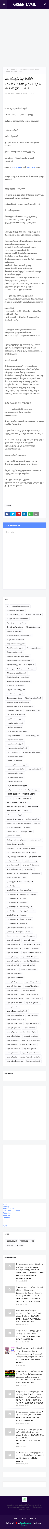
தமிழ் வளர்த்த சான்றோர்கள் (16, 857)
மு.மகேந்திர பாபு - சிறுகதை (16, 915)
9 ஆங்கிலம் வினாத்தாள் (15, 777)
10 (7, 606)
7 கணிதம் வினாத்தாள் (31, 735)
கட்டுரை (27, 827)
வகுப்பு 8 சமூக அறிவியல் (31, 1040)
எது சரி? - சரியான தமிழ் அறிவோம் (19, 823)
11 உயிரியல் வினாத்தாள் (15, 648)
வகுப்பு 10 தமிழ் (12, 957)
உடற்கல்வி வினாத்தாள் (15, 819)
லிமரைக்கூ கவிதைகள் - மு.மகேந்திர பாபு (21, 936)
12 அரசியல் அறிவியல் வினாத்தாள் (19, 681)
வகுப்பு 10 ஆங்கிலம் (31, 948)
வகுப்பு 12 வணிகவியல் (15, 998)
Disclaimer (7, 1213)
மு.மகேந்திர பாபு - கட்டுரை (16, 898)
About (23, 1519)
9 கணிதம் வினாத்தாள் (14, 781)
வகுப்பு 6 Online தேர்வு (14, 1003)
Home (7, 69)
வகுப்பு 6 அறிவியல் (13, 944)
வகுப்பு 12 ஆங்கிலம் (32, 982)
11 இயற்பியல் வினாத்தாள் (15, 644)
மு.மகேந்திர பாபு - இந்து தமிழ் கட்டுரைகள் (21, 894)
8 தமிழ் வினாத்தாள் (34, 769)
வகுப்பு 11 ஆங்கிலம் (14, 961)
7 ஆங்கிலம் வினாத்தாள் (15, 744)
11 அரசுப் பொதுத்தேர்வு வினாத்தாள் (19, 635)
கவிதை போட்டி (12, 831)
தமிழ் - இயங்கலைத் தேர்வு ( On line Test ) (21, 852)
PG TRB (12, 69)
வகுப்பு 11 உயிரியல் (13, 940)
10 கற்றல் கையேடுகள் (33, 614)
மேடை (28, 932)
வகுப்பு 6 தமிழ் (33, 1015)
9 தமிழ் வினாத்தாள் (32, 790)
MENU (5, 1226)
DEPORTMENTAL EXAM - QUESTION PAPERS (21, 794)
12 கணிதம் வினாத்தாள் (33, 698)
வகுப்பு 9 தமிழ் (12, 1057)
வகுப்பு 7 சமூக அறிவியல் (15, 1019)
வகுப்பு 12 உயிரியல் (32, 986)
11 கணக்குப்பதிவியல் (34, 648)
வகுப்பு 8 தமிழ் (12, 1044)
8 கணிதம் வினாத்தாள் (14, 761)
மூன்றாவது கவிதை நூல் (15, 932)
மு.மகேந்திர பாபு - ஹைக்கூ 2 (17, 923)
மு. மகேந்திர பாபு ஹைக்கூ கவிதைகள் (20, 882)
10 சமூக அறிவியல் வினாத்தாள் (17, 619)
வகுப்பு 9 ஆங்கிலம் (30, 1049)
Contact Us (32, 1519)
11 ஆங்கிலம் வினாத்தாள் (15, 639)
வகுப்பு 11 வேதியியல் (14, 973)
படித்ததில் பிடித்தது (30, 861)
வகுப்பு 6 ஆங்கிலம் (32, 1003)
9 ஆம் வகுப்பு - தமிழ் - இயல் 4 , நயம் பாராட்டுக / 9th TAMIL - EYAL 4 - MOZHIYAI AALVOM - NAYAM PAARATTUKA (29, 1416)
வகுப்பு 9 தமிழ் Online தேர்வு (30, 1057)
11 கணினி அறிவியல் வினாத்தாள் (18, 656)
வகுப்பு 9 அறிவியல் (13, 1049)
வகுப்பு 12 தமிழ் (29, 940)
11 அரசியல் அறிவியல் (14, 631)
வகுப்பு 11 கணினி (29, 965)
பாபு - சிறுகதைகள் (13, 865)
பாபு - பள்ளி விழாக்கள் (31, 865)
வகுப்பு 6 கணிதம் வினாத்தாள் (17, 1011)
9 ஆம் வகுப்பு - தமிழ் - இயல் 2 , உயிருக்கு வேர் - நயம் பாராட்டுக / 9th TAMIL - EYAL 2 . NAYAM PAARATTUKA (29, 1335)
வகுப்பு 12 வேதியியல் (14, 982)
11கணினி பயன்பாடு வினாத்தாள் (18, 677)
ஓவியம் (37, 823)
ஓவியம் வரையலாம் (14, 827)
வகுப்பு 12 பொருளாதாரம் (30, 994)
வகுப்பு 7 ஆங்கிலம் (13, 1028)
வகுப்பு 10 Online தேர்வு (32, 944)
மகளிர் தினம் (35, 873)
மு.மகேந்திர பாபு (12, 886)
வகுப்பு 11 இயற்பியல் (31, 961)
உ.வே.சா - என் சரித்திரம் (15, 815)
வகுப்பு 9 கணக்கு (12, 1053)
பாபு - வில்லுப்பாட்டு (14, 869)
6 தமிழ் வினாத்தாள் (13, 735)
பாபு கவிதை (29, 869)
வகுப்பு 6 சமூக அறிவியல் (15, 1015)
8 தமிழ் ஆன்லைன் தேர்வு (15, 769)
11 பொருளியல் (29, 665)
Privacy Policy (8, 1209)
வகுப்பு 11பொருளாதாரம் (15, 978)
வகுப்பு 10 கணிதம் (13, 953)
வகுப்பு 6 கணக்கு (12, 1007)
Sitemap (6, 1206)
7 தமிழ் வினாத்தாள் (13, 752)
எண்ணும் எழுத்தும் (32, 819)
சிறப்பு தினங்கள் (35, 840)
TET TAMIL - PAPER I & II (23, 798)
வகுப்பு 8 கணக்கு (13, 1040)
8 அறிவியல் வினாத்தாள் (31, 752)
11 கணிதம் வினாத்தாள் (14, 652)
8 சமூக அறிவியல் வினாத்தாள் (17, 765)
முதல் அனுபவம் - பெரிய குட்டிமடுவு (19, 927)
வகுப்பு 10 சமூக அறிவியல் (32, 953)
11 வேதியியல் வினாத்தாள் (26, 669)
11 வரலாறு (10, 669)
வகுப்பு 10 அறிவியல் (14, 948)
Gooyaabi (24, 1525)
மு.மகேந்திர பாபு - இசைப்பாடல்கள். (19, 890)
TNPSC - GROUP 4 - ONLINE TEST (17, 802)
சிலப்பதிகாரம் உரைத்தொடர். (17, 840)
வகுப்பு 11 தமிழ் (12, 969)
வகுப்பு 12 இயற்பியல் (14, 986)
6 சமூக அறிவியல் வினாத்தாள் (17, 731)
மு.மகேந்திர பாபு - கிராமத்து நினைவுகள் (20, 911)
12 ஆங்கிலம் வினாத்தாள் (15, 685)
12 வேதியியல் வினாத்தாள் (16, 715)
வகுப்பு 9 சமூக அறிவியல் (31, 1053)
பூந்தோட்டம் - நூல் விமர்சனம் (17, 873)
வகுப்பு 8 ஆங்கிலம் (31, 1036)
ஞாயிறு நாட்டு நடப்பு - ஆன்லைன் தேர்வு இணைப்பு (21, 848)
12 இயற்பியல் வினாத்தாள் (16, 690)
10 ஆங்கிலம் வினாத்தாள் (15, 610)
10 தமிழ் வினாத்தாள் (33, 627)
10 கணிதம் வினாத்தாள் (15, 614)
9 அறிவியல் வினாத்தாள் (15, 773)
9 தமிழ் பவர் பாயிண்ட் (14, 790)
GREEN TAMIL (24, 4)
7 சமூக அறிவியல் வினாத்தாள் (17, 748)
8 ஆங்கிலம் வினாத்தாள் (15, 756)
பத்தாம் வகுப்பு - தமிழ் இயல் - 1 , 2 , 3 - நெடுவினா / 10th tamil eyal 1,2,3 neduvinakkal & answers (30, 1456)
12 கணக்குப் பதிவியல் (14, 698)
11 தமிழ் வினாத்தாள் (14, 665)
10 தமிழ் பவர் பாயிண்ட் (15, 627)
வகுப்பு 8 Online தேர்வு (28, 1032)
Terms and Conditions (11, 1211)
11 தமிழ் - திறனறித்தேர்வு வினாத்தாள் (19, 660)
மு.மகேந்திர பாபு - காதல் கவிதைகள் (19, 907)
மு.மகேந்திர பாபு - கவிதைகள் (17, 902)
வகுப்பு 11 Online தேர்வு (29, 957)
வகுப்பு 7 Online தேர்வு (14, 1023)
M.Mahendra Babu (13, 93)
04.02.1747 (31, 167)
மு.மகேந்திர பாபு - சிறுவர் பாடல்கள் (19, 919)
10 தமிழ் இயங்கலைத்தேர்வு (16, 623)
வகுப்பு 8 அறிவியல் (13, 1036)
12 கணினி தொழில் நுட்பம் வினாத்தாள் (20, 706)
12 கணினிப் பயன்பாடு (14, 710)
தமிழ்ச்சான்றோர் (35, 857)
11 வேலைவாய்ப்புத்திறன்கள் (16, 673)
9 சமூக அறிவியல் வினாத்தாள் (17, 786)
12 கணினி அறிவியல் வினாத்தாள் (18, 702)
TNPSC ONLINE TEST (13, 811)
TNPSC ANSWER (33, 806)
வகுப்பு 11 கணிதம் (13, 965)
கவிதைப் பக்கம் (26, 831)
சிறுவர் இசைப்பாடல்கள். (15, 844)
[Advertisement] (24, 38)
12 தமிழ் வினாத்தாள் (33, 710)
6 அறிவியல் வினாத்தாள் (15, 719)
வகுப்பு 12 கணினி (29, 990)
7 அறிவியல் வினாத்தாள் (15, 740)
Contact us (7, 1217)
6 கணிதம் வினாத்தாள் (14, 727)
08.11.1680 (16, 167)
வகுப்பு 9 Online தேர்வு (28, 1044)
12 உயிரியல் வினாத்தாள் (15, 694)
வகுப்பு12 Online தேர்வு (15, 1061)
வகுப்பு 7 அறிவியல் (32, 1023)
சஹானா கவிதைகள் (13, 836)
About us (6, 1215)
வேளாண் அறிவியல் (33, 1061)
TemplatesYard (25, 1523)
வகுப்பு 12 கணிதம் (13, 990)
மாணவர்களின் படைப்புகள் (16, 877)
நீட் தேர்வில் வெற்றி (13, 861)
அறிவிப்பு (26, 811)
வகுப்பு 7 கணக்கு (29, 1028)
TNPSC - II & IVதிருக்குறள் (15, 806)
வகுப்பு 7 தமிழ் (12, 1032)
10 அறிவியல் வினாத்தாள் (20, 606)
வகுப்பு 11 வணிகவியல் (29, 969)
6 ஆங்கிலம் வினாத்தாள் (15, 723)
